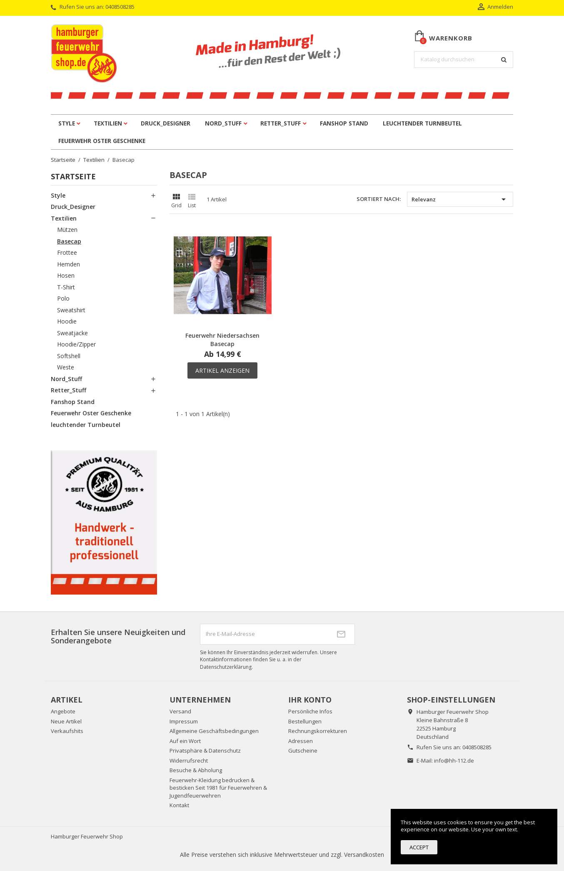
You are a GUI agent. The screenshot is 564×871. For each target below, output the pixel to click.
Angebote (63, 711)
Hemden (68, 264)
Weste (65, 367)
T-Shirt (66, 287)
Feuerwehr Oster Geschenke (101, 141)
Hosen (66, 275)
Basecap (69, 241)
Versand (180, 711)
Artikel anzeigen (222, 370)
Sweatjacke (72, 333)
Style (66, 123)
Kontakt (179, 805)
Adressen (300, 741)
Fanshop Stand (344, 123)
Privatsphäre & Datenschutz (205, 750)
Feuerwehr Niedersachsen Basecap (222, 339)
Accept (419, 847)
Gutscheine (302, 750)
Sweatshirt (71, 310)
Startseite (73, 176)
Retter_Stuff (280, 123)
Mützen (67, 229)
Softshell (68, 356)
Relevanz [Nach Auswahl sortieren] (460, 199)
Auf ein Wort (185, 741)
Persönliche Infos (310, 711)
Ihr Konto (310, 700)
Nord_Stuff (223, 123)
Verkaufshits (67, 731)
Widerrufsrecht (189, 760)
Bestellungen (305, 721)
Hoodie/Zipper (76, 344)
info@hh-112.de (454, 760)
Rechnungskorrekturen (317, 731)
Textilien (108, 123)
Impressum (184, 721)
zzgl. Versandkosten (357, 854)
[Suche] (463, 59)
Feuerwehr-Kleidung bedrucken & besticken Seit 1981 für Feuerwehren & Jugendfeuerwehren (218, 787)
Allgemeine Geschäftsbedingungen (214, 731)
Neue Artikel (66, 721)
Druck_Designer (165, 123)
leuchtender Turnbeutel (422, 123)
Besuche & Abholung (196, 770)
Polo (63, 298)
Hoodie (67, 321)
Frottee (67, 252)
